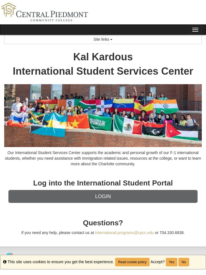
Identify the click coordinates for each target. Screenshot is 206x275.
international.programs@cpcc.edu (124, 232)
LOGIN (103, 196)
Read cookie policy (132, 262)
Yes (172, 262)
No (184, 262)
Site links (103, 39)
